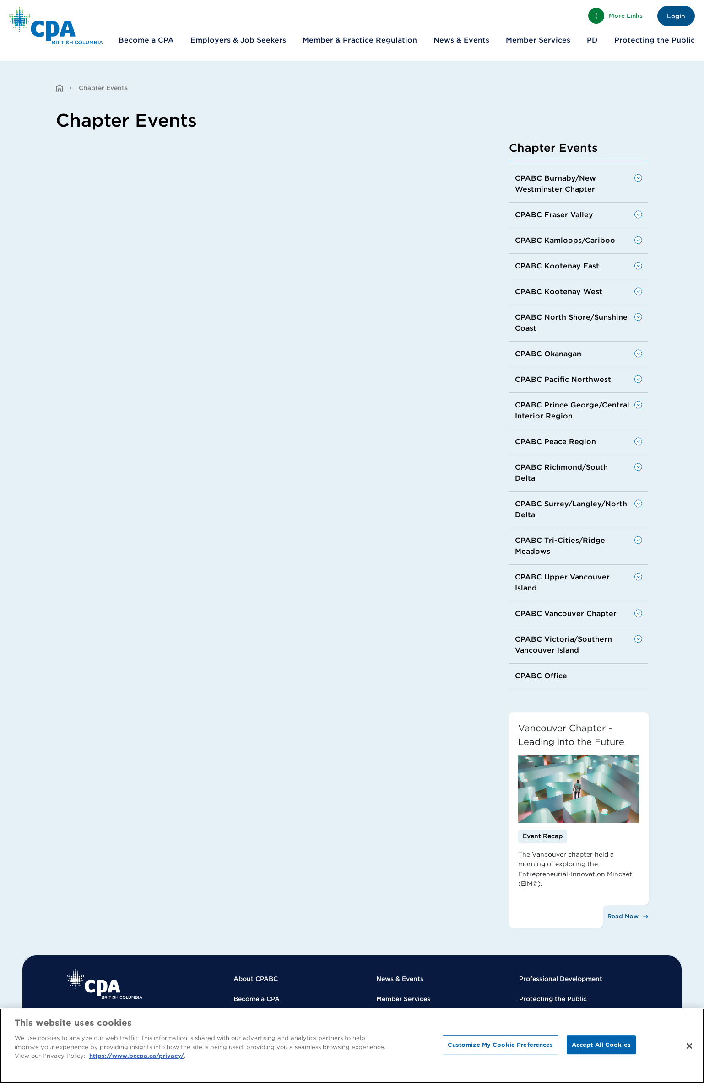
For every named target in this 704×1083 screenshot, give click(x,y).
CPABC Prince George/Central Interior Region (572, 410)
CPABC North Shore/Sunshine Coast (571, 322)
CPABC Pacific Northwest (563, 379)
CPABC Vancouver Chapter (566, 613)
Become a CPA (146, 40)
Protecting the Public (654, 40)
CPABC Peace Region (555, 441)
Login (676, 16)
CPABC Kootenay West (558, 291)
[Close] (689, 1046)
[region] (352, 1045)
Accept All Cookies (601, 1044)
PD (592, 40)
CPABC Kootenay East (557, 266)
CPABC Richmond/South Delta (561, 473)
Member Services (538, 40)
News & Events (461, 40)
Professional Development (560, 978)
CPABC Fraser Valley (554, 214)
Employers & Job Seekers (238, 40)
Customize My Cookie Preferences (500, 1044)
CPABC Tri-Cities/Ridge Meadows (560, 546)
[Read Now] (625, 916)
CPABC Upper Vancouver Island (562, 582)
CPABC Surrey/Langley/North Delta (571, 509)
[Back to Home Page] (56, 25)
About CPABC (255, 978)
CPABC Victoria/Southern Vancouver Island (563, 644)
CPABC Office (541, 675)
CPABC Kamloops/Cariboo (565, 240)
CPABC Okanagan (548, 353)
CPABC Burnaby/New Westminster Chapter (555, 183)
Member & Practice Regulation (360, 40)
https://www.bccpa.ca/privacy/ (136, 1055)
